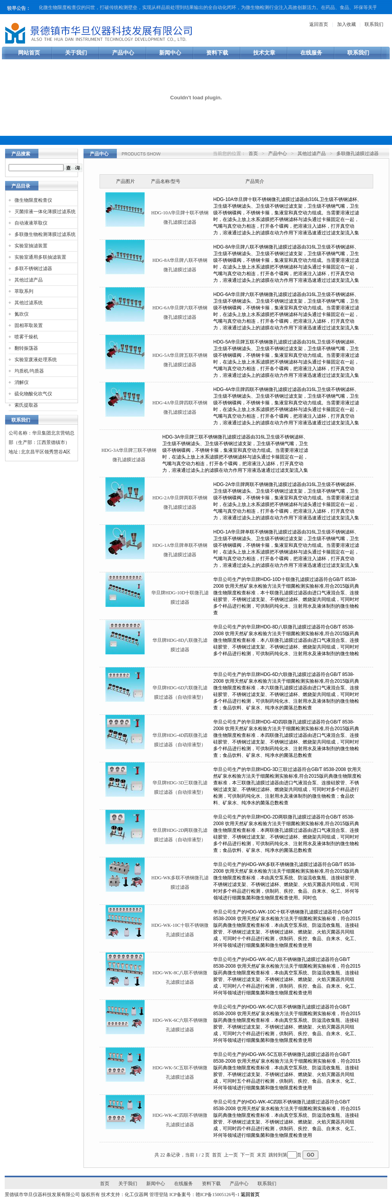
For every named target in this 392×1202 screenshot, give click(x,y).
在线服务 (311, 53)
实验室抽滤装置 (31, 245)
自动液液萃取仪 (31, 223)
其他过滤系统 (29, 302)
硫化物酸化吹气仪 (33, 393)
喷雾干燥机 (26, 337)
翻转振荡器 (26, 348)
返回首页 (318, 24)
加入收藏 (346, 24)
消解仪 (22, 382)
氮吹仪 (22, 314)
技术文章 (264, 53)
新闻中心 (170, 53)
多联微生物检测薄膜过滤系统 (45, 234)
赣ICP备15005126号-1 (218, 1194)
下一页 (247, 1155)
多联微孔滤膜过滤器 (357, 153)
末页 (261, 1155)
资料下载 (217, 53)
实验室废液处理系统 (36, 359)
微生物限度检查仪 (33, 200)
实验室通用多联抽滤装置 (40, 257)
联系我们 (374, 24)
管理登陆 (158, 1194)
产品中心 (123, 53)
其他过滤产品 (29, 280)
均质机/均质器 (29, 371)
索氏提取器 (26, 405)
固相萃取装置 (29, 325)
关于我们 (76, 53)
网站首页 (29, 53)
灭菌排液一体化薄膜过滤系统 (45, 211)
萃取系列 (24, 291)
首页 (253, 153)
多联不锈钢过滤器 (33, 268)
